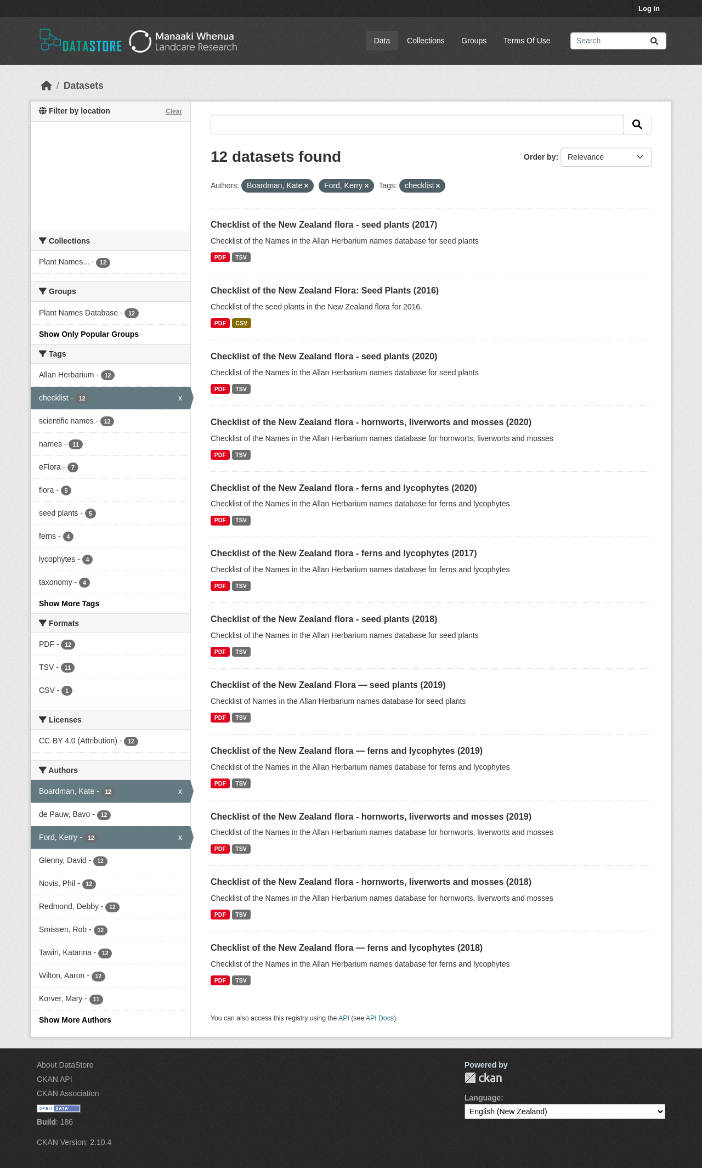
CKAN (483, 1078)
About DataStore (65, 1064)
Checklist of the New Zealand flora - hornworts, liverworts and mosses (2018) (371, 882)
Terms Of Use (527, 40)
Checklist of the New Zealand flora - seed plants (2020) (324, 356)
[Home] (46, 85)
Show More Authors (75, 1019)
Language (483, 1097)
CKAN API (54, 1079)
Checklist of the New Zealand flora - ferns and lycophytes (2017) (344, 553)
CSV (241, 323)
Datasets (84, 85)
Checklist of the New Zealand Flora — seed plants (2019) (328, 685)
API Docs (380, 1018)
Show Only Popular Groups (89, 334)
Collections (425, 40)
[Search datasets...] (618, 40)
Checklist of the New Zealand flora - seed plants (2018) (324, 619)
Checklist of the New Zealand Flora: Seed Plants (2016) (325, 290)
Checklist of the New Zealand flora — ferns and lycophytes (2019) (347, 750)
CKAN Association (68, 1093)
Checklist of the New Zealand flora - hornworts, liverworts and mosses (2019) (371, 816)
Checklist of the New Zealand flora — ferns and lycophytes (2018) (347, 947)
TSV (240, 257)
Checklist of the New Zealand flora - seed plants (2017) (324, 224)
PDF (220, 257)
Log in (649, 8)
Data (382, 40)
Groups (473, 40)
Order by (540, 157)
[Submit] (654, 40)
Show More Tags (69, 603)
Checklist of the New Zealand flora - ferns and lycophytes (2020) (344, 488)
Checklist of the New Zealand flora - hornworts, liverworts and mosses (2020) (371, 422)
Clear (174, 111)
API (343, 1018)
